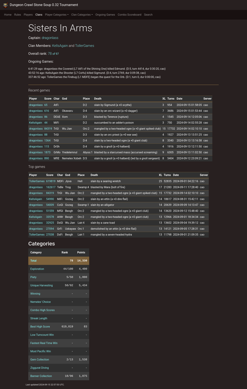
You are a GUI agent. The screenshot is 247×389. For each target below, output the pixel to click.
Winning (35, 293)
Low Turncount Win (42, 334)
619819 (50, 181)
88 (45, 134)
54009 (50, 205)
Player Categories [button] (56, 14)
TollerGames (84, 46)
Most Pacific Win (40, 351)
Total (33, 260)
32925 (50, 222)
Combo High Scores (42, 310)
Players (28, 14)
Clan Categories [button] (81, 14)
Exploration (37, 269)
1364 (47, 140)
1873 (47, 152)
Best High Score (40, 326)
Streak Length (38, 318)
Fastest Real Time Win (43, 343)
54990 (50, 199)
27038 (50, 234)
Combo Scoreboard (130, 14)
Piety (33, 277)
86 (45, 116)
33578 (50, 217)
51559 (50, 211)
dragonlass (50, 38)
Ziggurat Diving (39, 367)
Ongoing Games (105, 14)
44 (45, 122)
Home (7, 14)
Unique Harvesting (41, 285)
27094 (50, 228)
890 (46, 158)
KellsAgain (60, 46)
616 (46, 110)
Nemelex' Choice (40, 302)
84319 (48, 128)
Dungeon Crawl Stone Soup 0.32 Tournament (40, 5)
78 (53, 54)
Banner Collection (41, 376)
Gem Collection (39, 359)
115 (46, 146)
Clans (39, 14)
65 (45, 105)
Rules (17, 14)
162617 (50, 187)
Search (148, 14)
